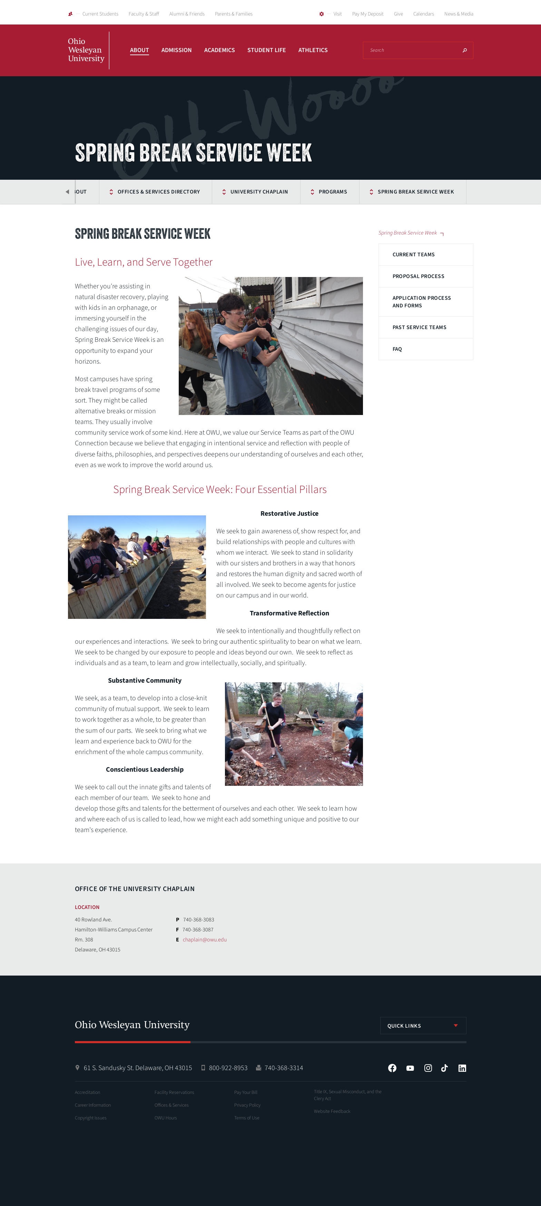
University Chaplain (259, 192)
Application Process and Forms (422, 301)
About (139, 50)
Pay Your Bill (245, 1092)
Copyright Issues (91, 1118)
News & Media (458, 14)
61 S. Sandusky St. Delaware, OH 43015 (138, 1068)
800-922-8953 (228, 1068)
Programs (333, 192)
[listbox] (423, 1025)
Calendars (423, 14)
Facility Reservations (174, 1092)
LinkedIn (462, 1068)
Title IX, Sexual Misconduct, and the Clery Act (348, 1095)
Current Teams (414, 254)
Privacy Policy (247, 1105)
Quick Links (404, 1026)
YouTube (410, 1068)
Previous (68, 192)
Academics (219, 50)
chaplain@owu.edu (205, 939)
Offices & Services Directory (159, 192)
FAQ (397, 349)
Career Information (93, 1105)
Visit (338, 14)
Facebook (392, 1068)
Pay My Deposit (368, 14)
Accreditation (87, 1092)
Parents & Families (234, 14)
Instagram (428, 1068)
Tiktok (444, 1068)
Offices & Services (172, 1105)
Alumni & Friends (187, 14)
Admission (176, 50)
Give (398, 14)
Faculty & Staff (144, 14)
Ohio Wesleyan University (88, 58)
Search (464, 50)
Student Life (266, 50)
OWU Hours (166, 1118)
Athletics (313, 50)
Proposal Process (419, 276)
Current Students (100, 14)
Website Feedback (332, 1111)
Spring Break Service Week (416, 192)
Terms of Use (246, 1118)
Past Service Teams (420, 327)
